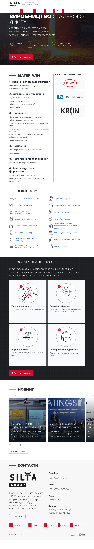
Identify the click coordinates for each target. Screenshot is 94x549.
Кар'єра (59, 533)
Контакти (72, 533)
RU (82, 3)
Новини (47, 533)
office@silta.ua (56, 505)
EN (85, 3)
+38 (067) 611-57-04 (64, 483)
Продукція (21, 10)
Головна (12, 10)
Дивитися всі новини (20, 457)
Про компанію (16, 533)
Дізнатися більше (18, 522)
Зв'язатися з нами (21, 57)
